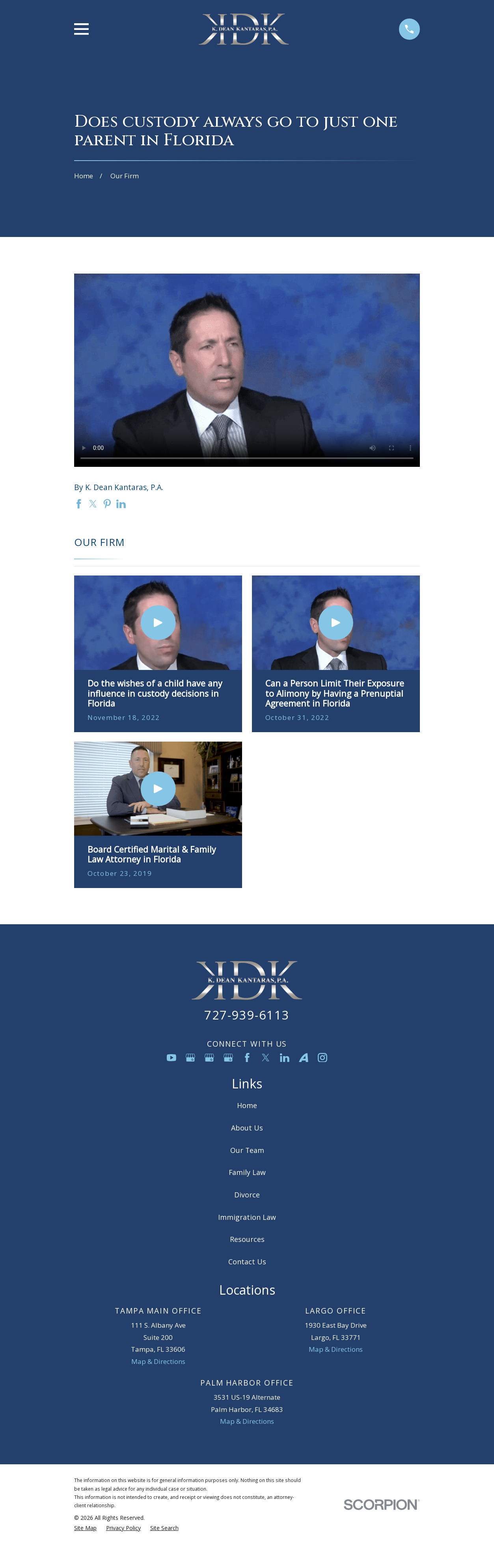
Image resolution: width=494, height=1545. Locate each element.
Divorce (247, 1194)
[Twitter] (265, 1057)
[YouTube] (171, 1057)
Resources (247, 1239)
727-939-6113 (246, 1015)
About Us (247, 1127)
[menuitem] (85, 1528)
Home (247, 1105)
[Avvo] (303, 1057)
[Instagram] (322, 1057)
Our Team (247, 1150)
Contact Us (247, 1261)
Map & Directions (158, 1361)
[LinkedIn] (284, 1057)
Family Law (247, 1172)
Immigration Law (247, 1217)
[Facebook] (247, 1057)
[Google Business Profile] (190, 1057)
